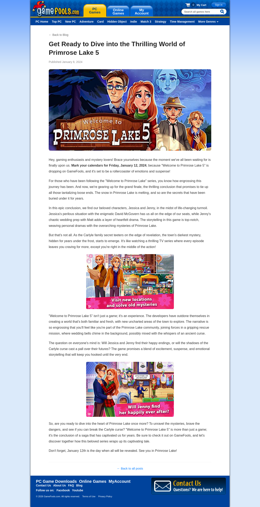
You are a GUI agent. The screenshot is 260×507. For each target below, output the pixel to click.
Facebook (63, 490)
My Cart (201, 5)
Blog (79, 485)
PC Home (42, 21)
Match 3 (146, 21)
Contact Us (43, 485)
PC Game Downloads (56, 481)
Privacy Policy (105, 496)
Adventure (86, 21)
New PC (70, 21)
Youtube (77, 490)
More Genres (207, 21)
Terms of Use (88, 496)
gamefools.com (56, 9)
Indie (133, 21)
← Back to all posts (130, 468)
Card (100, 21)
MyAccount (120, 481)
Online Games (92, 481)
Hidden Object (117, 21)
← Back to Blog (58, 34)
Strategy (160, 21)
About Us (59, 485)
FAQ (71, 485)
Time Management (182, 21)
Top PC (57, 21)
